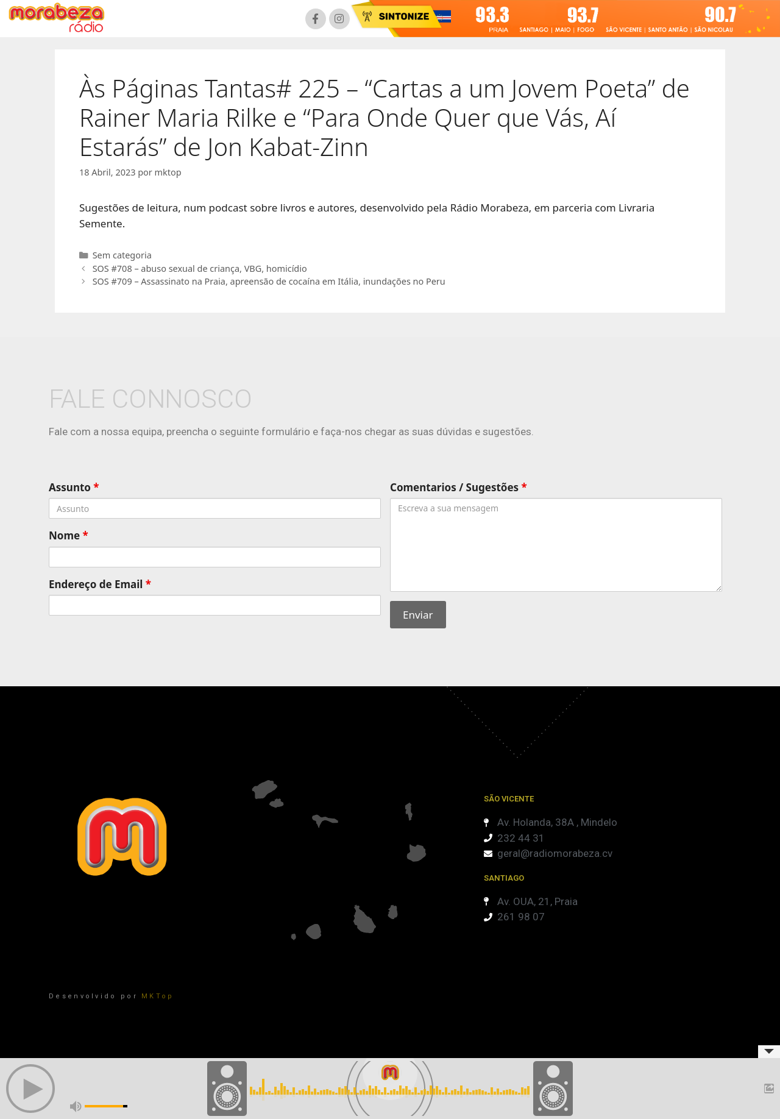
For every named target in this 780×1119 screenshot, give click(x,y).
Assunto (74, 487)
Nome (68, 535)
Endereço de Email (100, 584)
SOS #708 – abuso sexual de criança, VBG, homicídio (200, 268)
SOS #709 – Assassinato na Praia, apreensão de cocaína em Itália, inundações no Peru (269, 281)
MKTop (157, 996)
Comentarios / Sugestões (458, 487)
